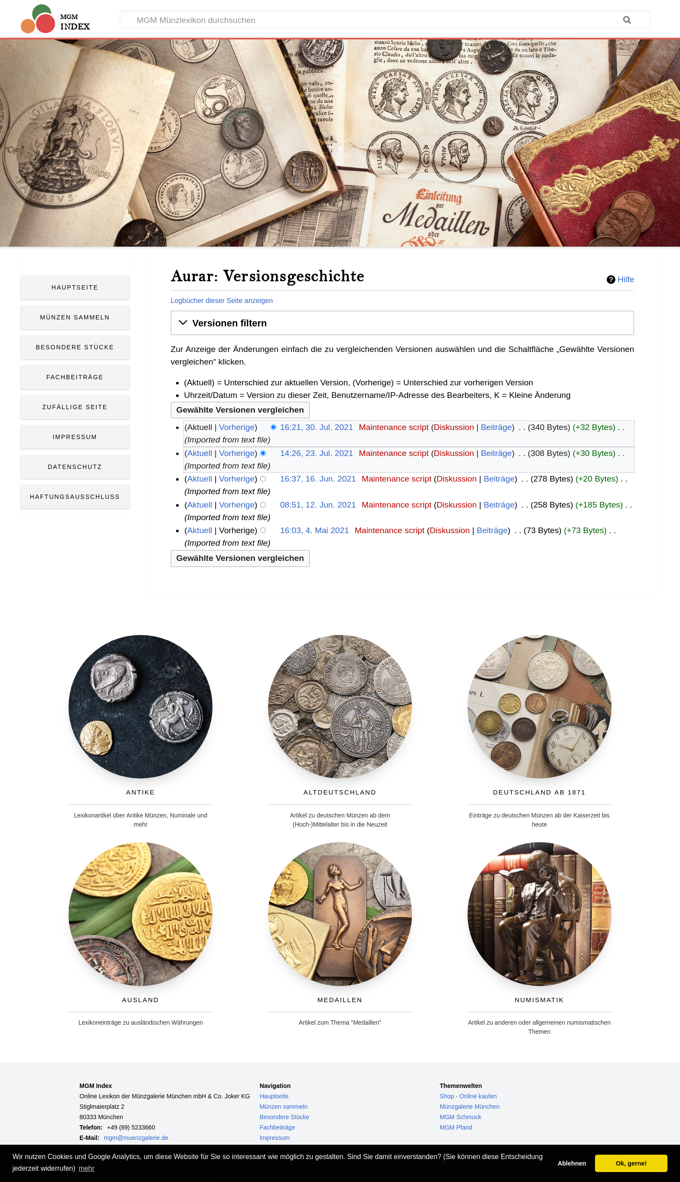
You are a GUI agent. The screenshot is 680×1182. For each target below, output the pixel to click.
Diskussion (454, 427)
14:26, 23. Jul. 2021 (316, 453)
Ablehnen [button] (572, 1163)
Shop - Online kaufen (468, 1096)
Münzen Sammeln (75, 317)
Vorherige (237, 427)
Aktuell (199, 453)
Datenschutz (75, 466)
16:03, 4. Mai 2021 (314, 530)
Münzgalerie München (470, 1106)
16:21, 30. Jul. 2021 (316, 427)
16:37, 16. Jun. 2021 (318, 478)
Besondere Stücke (75, 347)
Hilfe (626, 279)
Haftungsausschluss (75, 496)
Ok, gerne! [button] (631, 1163)
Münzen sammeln (284, 1106)
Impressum (74, 436)
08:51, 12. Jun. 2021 (318, 504)
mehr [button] (86, 1168)
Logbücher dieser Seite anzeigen (222, 300)
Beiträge (496, 427)
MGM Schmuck (460, 1117)
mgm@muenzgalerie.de (136, 1137)
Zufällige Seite (75, 407)
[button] (402, 323)
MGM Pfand (456, 1127)
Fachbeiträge (75, 377)
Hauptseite (75, 287)
